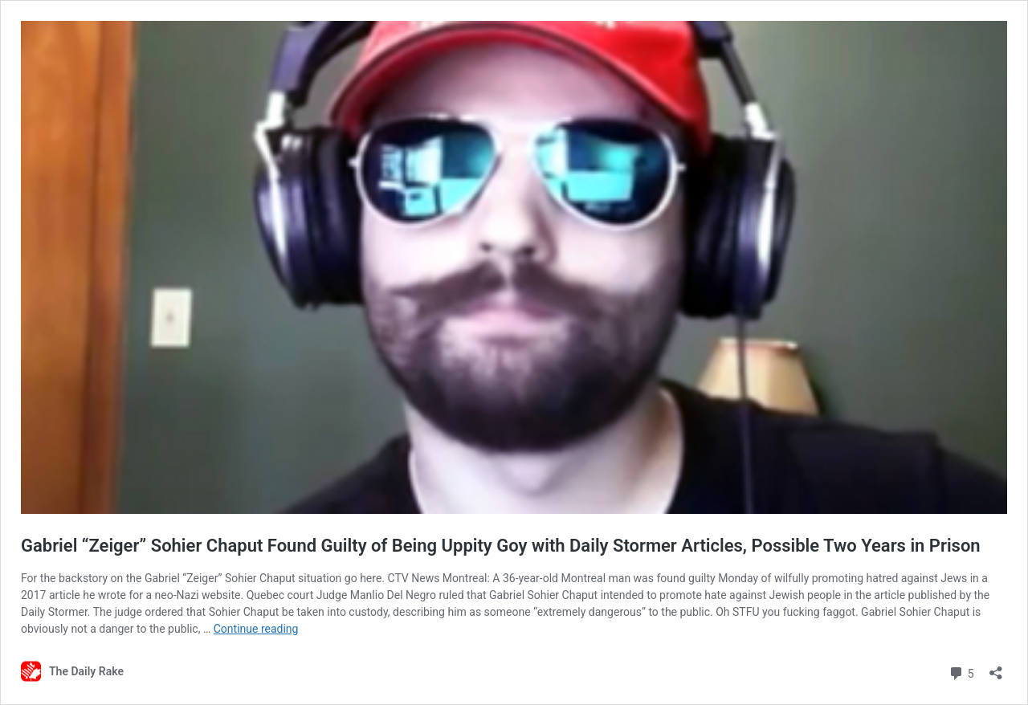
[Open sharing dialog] (996, 667)
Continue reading (256, 628)
